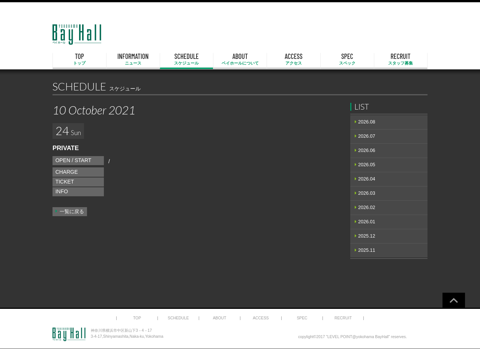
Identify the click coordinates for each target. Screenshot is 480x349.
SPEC (347, 59)
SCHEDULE (186, 59)
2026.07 (366, 136)
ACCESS (293, 59)
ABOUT (240, 59)
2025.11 (366, 250)
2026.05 (366, 164)
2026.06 (366, 150)
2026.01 (366, 221)
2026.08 (366, 122)
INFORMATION (133, 59)
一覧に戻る (72, 211)
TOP (79, 59)
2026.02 (366, 207)
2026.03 (366, 193)
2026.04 (366, 179)
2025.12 (366, 236)
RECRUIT (400, 59)
